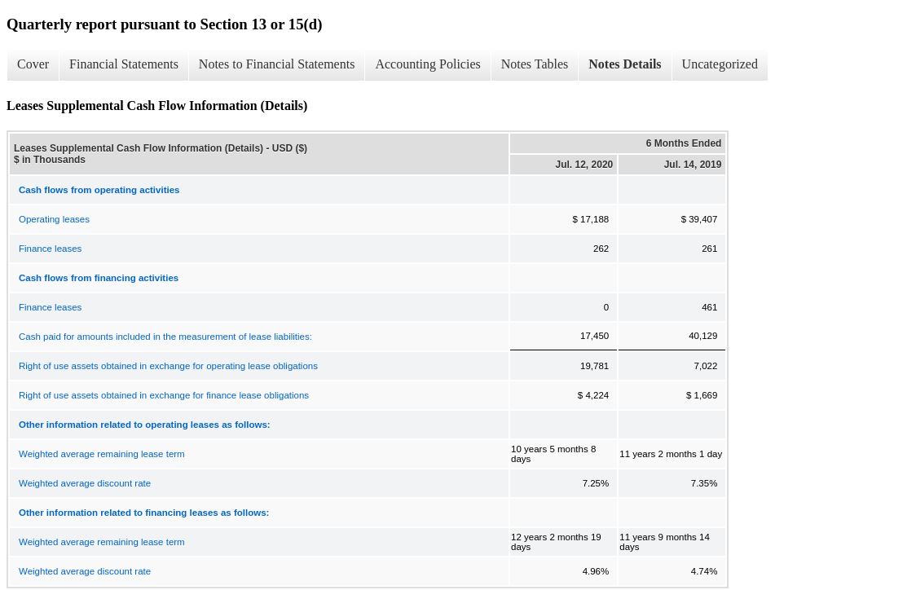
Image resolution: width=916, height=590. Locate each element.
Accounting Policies (427, 64)
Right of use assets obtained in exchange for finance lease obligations (164, 395)
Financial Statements (123, 64)
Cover (33, 64)
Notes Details (624, 64)
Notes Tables (535, 64)
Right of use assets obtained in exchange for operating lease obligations (168, 366)
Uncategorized (720, 64)
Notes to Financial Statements (277, 64)
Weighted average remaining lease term (102, 454)
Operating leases (54, 219)
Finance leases (50, 248)
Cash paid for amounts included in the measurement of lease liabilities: (165, 336)
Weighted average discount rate (85, 483)
